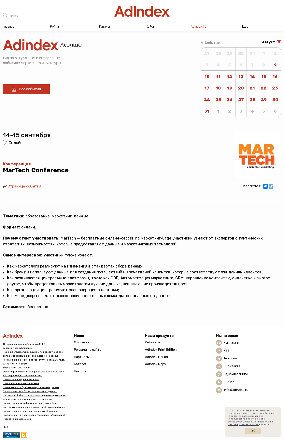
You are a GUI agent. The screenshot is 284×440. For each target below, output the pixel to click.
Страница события (24, 186)
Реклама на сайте (87, 349)
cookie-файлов (254, 418)
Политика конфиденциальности (21, 379)
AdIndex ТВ (198, 26)
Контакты (231, 342)
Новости (80, 371)
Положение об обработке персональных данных (31, 387)
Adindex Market (156, 357)
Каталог (80, 364)
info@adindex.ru (235, 390)
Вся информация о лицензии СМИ (22, 375)
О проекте (81, 342)
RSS (226, 350)
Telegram (230, 358)
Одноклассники (235, 374)
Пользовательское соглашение (21, 383)
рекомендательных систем (243, 424)
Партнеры (81, 357)
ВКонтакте (231, 366)
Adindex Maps (155, 364)
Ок (253, 431)
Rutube (228, 382)
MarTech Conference (36, 170)
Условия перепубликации (17, 348)
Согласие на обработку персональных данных (30, 391)
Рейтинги (152, 342)
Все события (30, 89)
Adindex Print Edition (161, 349)
